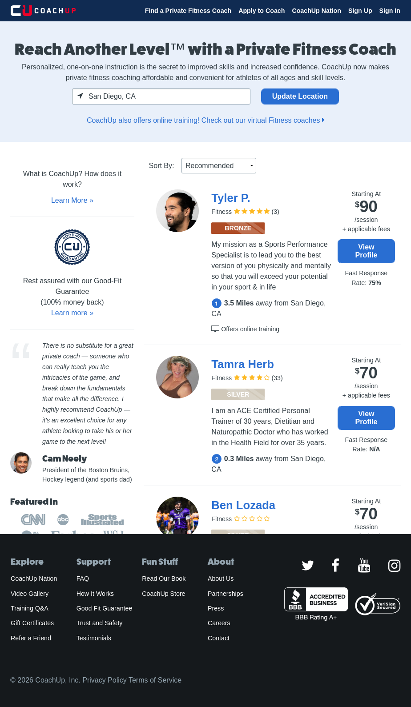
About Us (221, 578)
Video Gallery (29, 593)
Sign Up (360, 10)
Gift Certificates (32, 623)
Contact (219, 638)
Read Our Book (163, 578)
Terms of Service (155, 680)
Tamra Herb (242, 364)
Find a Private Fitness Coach (188, 10)
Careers (219, 623)
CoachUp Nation (316, 10)
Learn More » (72, 200)
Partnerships (225, 593)
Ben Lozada (243, 505)
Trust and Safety (100, 623)
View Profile (366, 251)
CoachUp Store (163, 593)
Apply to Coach (261, 10)
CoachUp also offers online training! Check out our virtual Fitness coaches (205, 120)
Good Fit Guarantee (105, 608)
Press (216, 608)
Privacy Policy (104, 680)
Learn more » (72, 313)
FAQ (83, 578)
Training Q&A (29, 608)
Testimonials (94, 638)
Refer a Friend (31, 638)
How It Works (95, 593)
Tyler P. (230, 198)
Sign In (389, 10)
